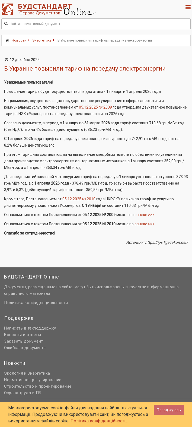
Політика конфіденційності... (99, 420)
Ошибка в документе (25, 347)
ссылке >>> (145, 215)
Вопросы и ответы (22, 334)
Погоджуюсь (169, 410)
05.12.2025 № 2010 (78, 199)
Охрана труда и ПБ (22, 392)
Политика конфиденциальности (36, 302)
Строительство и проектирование (37, 386)
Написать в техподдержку (30, 328)
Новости (19, 40)
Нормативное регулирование (33, 379)
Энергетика (42, 40)
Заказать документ (23, 341)
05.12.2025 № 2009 (95, 107)
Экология (13, 373)
